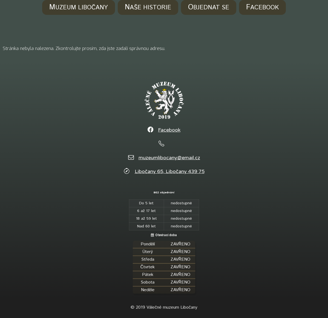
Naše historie (148, 7)
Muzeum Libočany (78, 7)
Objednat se (208, 7)
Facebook (262, 7)
